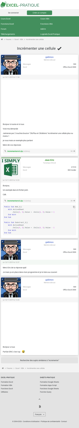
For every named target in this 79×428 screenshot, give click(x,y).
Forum (3, 29)
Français (38, 414)
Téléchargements (8, 34)
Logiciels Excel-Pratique (50, 34)
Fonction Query (45, 392)
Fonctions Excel (7, 24)
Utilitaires (4, 392)
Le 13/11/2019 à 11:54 (11, 77)
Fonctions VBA (46, 24)
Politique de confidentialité (50, 421)
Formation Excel (7, 382)
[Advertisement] (39, 100)
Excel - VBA (19, 39)
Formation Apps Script (48, 385)
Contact (64, 421)
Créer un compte (39, 13)
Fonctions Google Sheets (49, 389)
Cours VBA (44, 19)
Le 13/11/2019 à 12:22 (11, 180)
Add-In (43, 29)
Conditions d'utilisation (31, 421)
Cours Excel (5, 19)
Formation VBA (6, 385)
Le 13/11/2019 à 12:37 (11, 262)
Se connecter (13, 13)
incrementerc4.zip (15, 151)
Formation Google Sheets (49, 382)
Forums (8, 39)
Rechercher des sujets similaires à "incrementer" (39, 360)
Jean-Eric (49, 160)
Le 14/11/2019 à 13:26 (11, 300)
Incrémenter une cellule (35, 39)
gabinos (49, 57)
